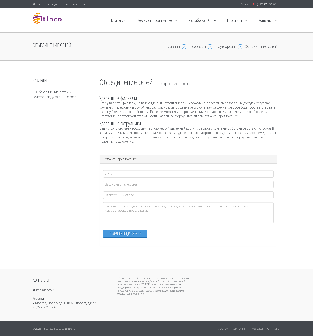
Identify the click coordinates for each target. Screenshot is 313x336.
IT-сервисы (256, 329)
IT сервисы (237, 20)
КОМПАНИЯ (238, 329)
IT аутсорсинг (225, 46)
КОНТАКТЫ (272, 329)
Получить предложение (125, 233)
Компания (118, 20)
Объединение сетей (261, 46)
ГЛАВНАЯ (223, 329)
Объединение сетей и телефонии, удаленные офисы (56, 94)
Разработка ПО (202, 20)
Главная (173, 46)
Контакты (267, 20)
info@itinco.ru (44, 290)
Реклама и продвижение (157, 20)
